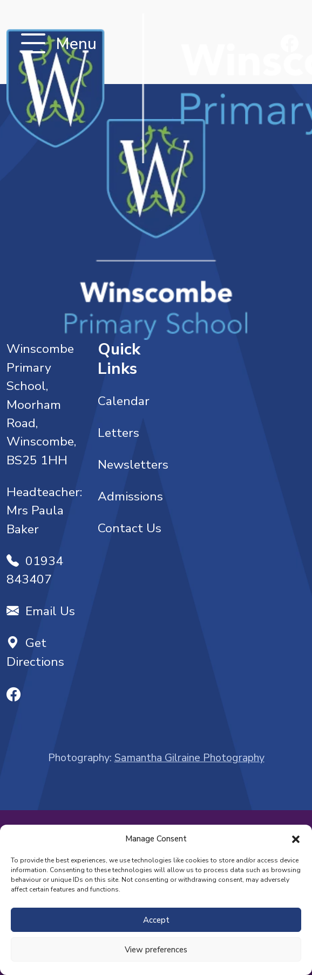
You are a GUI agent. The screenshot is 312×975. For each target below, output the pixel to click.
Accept (156, 920)
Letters (118, 432)
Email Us (40, 611)
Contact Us (129, 528)
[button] (295, 838)
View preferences (156, 949)
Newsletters (133, 464)
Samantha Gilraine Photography (189, 757)
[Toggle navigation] (33, 44)
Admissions (130, 496)
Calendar (124, 401)
